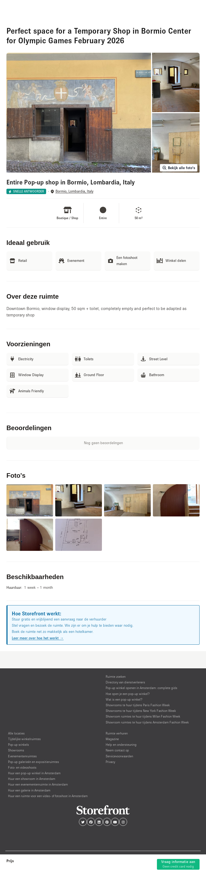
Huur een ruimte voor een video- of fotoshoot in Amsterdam (48, 796)
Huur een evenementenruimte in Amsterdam (38, 784)
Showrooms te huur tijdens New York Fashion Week (141, 710)
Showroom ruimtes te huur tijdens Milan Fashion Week (143, 716)
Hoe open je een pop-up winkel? (128, 693)
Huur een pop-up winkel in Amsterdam (34, 773)
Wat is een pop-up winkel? (124, 699)
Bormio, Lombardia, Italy (74, 191)
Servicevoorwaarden (119, 756)
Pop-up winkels (18, 744)
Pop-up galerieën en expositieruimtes (33, 762)
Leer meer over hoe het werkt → (38, 638)
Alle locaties (16, 733)
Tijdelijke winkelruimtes (24, 739)
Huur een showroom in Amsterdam (31, 778)
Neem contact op (117, 750)
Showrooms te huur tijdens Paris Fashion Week (138, 705)
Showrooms (16, 750)
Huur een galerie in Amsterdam (29, 790)
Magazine (112, 739)
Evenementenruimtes (22, 756)
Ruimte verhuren (117, 733)
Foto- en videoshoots (22, 767)
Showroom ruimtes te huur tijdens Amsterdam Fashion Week (147, 722)
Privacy (110, 762)
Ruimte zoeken (116, 676)
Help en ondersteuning (121, 744)
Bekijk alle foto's (178, 167)
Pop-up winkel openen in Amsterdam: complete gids (141, 688)
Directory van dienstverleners (125, 682)
